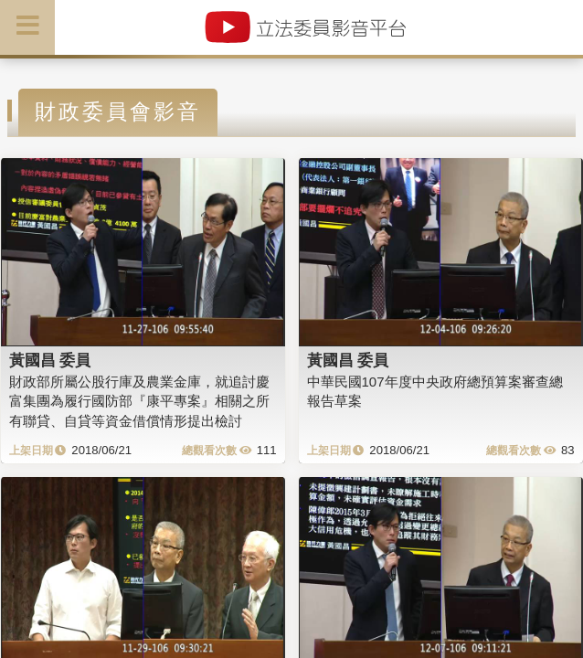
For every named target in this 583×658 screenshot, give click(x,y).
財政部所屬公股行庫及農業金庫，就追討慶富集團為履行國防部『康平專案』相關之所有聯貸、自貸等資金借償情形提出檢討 (139, 401)
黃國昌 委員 (50, 360)
